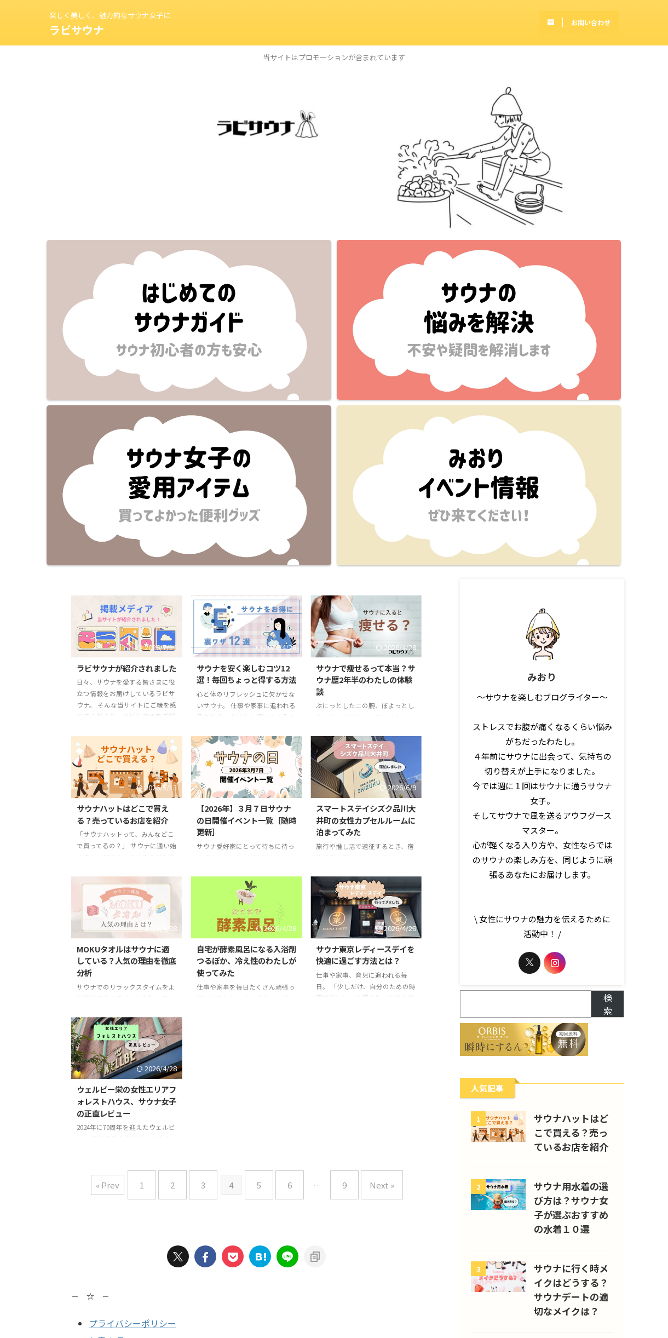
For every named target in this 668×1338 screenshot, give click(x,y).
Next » (365, 933)
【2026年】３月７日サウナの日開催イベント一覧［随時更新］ (246, 572)
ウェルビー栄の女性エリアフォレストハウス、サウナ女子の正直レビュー (126, 853)
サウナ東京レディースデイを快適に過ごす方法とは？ (365, 708)
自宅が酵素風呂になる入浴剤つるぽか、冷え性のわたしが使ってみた (246, 713)
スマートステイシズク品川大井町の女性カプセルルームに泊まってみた (366, 572)
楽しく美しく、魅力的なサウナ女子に (334, 1258)
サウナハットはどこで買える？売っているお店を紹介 (123, 567)
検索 (607, 757)
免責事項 (106, 1085)
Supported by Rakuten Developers (141, 1116)
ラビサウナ (76, 30)
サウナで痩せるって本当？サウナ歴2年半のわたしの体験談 (365, 432)
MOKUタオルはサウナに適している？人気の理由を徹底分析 (126, 713)
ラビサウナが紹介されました (126, 421)
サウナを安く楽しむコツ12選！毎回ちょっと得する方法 (246, 427)
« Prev (127, 933)
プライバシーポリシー (132, 1067)
